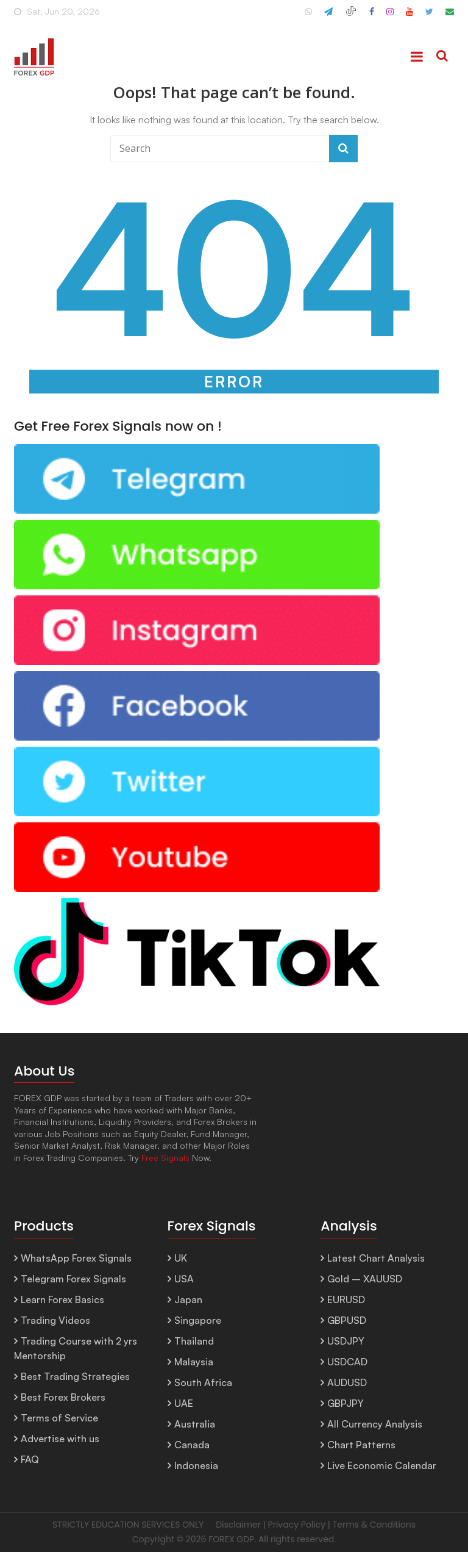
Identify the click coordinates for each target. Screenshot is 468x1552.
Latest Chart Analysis (376, 1258)
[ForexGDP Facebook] (371, 16)
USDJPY (345, 1341)
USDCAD (347, 1362)
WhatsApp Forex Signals (76, 1258)
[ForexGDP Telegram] (328, 16)
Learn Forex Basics (62, 1299)
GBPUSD (346, 1320)
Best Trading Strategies (75, 1376)
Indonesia (196, 1465)
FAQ (30, 1459)
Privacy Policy (297, 1524)
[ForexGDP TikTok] (351, 16)
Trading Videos (55, 1320)
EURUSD (346, 1299)
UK (180, 1258)
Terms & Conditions (374, 1524)
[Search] (442, 57)
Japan (188, 1299)
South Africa (203, 1382)
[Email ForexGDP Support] (449, 16)
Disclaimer (238, 1524)
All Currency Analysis (374, 1424)
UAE (183, 1403)
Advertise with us (60, 1438)
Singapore (197, 1320)
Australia (194, 1424)
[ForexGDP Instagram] (390, 16)
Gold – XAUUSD (364, 1279)
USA (184, 1279)
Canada (192, 1445)
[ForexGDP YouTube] (409, 16)
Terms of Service (59, 1418)
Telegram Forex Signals (73, 1279)
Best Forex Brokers (63, 1397)
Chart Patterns (361, 1445)
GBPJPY (345, 1403)
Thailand (194, 1341)
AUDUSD (347, 1382)
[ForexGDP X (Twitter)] (429, 16)
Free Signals (165, 1157)
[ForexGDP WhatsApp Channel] (308, 16)
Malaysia (193, 1362)
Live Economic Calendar (381, 1465)
